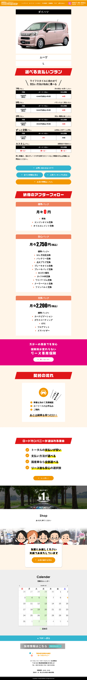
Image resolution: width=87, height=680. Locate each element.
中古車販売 (44, 3)
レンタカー (38, 3)
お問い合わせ (61, 3)
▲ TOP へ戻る (43, 638)
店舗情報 (50, 3)
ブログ (55, 3)
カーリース (31, 3)
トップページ (25, 3)
